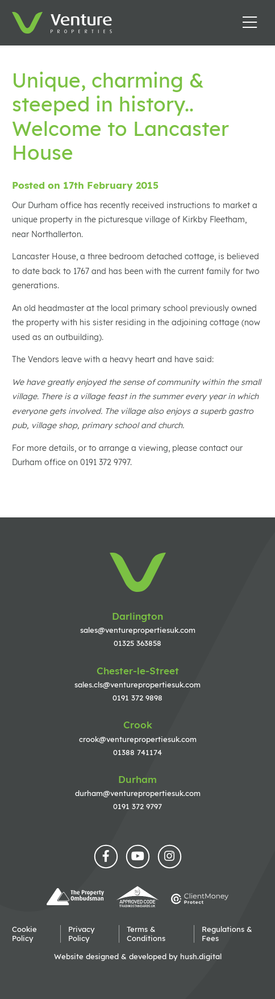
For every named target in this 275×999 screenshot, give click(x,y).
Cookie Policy (24, 933)
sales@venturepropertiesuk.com (137, 630)
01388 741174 (137, 752)
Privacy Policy (81, 933)
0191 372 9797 (137, 806)
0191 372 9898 (138, 697)
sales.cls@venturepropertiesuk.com (137, 684)
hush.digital (201, 956)
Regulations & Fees (227, 933)
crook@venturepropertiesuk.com (138, 739)
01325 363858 (137, 643)
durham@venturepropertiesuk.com (138, 793)
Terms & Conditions (146, 933)
